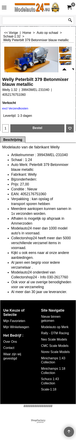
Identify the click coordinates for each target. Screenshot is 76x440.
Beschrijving (12, 139)
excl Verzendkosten (15, 108)
